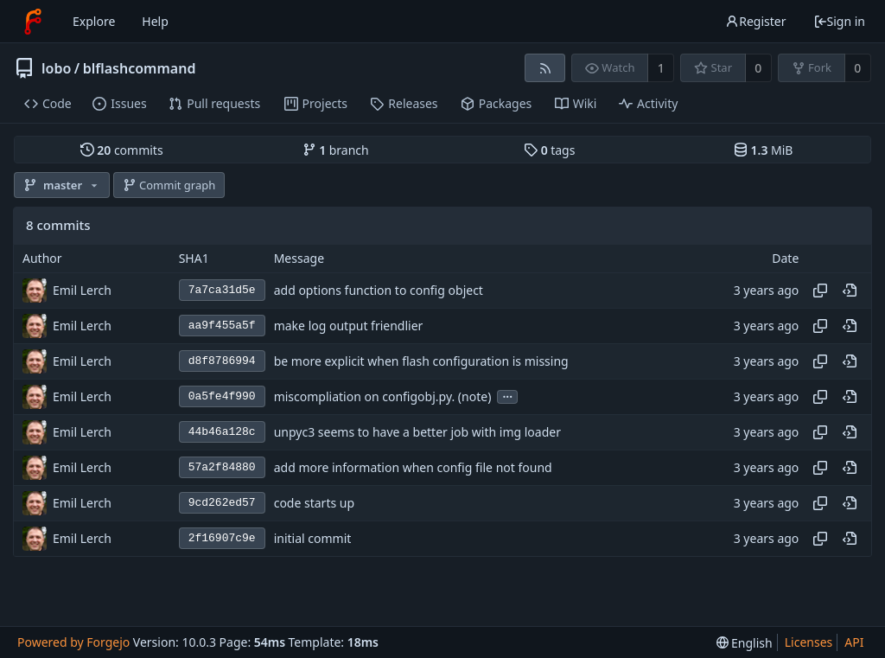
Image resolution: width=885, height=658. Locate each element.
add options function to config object (378, 290)
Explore (94, 21)
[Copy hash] (820, 290)
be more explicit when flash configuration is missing (421, 361)
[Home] (33, 21)
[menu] (744, 643)
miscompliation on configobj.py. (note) (383, 396)
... (507, 395)
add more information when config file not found (413, 467)
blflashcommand (139, 68)
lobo (56, 68)
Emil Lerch (82, 290)
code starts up (314, 503)
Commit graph (169, 185)
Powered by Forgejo (73, 642)
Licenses (809, 642)
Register (755, 21)
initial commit (313, 538)
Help (155, 21)
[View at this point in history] (850, 290)
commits (121, 150)
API (853, 642)
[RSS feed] (545, 68)
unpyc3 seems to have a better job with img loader (417, 432)
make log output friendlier (348, 325)
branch (335, 150)
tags (549, 150)
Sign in (839, 21)
